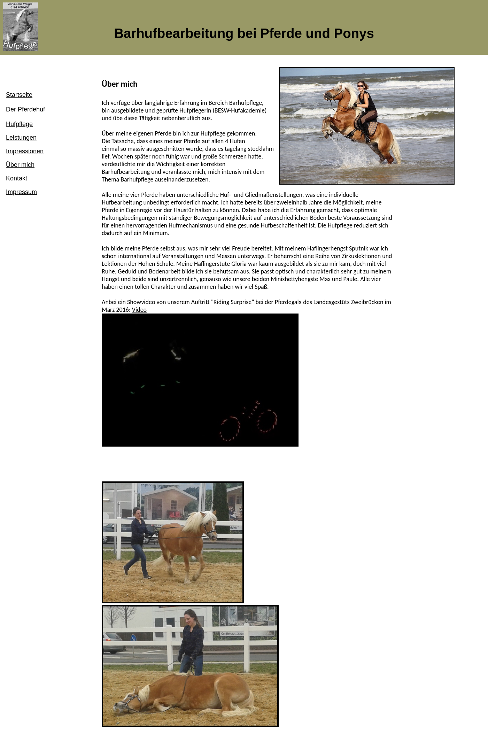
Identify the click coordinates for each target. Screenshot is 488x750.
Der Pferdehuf (25, 109)
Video (139, 310)
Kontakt (16, 178)
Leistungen (21, 137)
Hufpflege (19, 124)
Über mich (20, 164)
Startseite (19, 94)
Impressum (21, 191)
